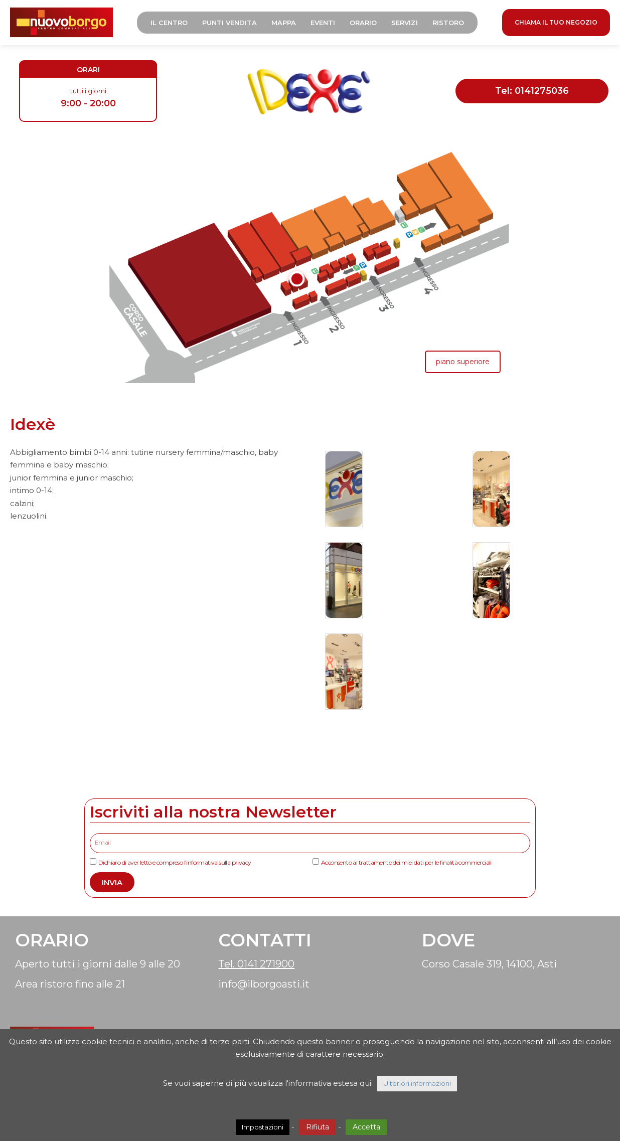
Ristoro (448, 23)
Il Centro (169, 23)
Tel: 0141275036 (532, 90)
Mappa (283, 23)
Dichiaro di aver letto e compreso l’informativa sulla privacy (174, 862)
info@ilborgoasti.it (263, 984)
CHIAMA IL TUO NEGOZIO (556, 22)
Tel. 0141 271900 (256, 964)
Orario (363, 23)
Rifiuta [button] (317, 1126)
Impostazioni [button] (262, 1127)
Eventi (323, 23)
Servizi (404, 23)
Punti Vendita (229, 23)
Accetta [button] (366, 1126)
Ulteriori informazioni (417, 1083)
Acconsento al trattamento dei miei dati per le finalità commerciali (406, 862)
